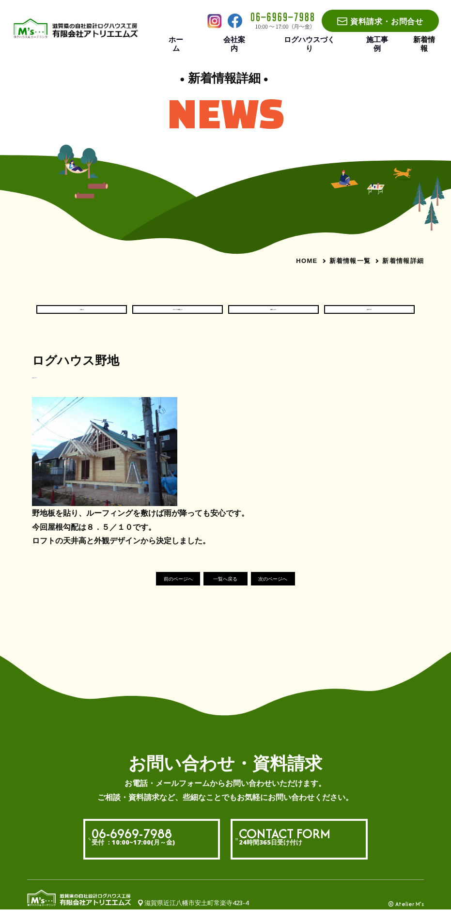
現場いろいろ (273, 315)
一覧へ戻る (225, 591)
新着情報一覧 (350, 260)
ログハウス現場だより (178, 315)
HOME (306, 260)
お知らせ (81, 315)
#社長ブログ (50, 388)
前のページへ (156, 591)
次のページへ (295, 591)
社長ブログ (369, 315)
